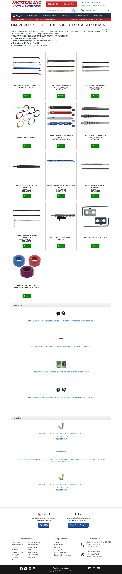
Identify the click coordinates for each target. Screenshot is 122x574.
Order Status (32, 552)
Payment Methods (17, 545)
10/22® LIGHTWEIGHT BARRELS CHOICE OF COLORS (26, 86)
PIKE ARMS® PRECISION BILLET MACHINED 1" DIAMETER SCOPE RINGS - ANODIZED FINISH (61, 321)
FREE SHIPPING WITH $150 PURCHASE (36, 20)
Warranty (57, 547)
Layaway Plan (15, 555)
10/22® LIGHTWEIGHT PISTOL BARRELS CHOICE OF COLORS (61, 137)
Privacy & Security (60, 550)
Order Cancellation (17, 552)
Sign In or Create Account (92, 2)
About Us (57, 542)
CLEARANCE (53, 4)
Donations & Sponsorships (63, 555)
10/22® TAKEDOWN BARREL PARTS (61, 238)
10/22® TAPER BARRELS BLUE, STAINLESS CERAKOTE (95, 87)
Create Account (33, 545)
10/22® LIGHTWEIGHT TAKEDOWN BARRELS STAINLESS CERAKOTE (61, 188)
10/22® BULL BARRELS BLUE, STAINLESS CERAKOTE (61, 87)
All (18, 15)
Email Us (44, 525)
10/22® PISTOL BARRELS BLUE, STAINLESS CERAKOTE (95, 137)
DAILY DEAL (69, 4)
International (15, 560)
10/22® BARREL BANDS (26, 137)
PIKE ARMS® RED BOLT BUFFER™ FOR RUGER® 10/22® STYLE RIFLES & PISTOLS (61, 346)
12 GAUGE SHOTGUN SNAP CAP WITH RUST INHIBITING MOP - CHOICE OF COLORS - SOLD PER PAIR (61, 436)
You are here (105, 29)
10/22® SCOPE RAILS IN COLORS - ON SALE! (86, 20)
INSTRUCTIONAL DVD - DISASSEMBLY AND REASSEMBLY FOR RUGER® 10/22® (61, 372)
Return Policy (15, 542)
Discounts (14, 557)
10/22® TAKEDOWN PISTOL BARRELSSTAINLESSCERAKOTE (26, 188)
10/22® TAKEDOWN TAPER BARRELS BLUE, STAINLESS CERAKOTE (27, 238)
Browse (26, 96)
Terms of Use (58, 545)
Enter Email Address (78, 525)
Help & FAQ (32, 557)
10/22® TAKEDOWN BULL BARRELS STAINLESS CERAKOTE (95, 188)
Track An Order (33, 555)
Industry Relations (60, 552)
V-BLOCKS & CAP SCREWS (95, 237)
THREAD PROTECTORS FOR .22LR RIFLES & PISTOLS (26, 286)
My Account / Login (34, 542)
